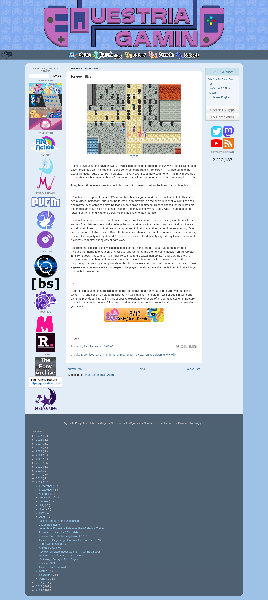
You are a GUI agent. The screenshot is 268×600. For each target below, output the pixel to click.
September (46, 497)
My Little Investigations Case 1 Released (64, 555)
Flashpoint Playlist (219, 97)
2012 (39, 586)
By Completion (222, 117)
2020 (39, 459)
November (46, 489)
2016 (39, 474)
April (42, 516)
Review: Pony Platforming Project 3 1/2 (63, 536)
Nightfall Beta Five (50, 547)
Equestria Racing (49, 524)
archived (89, 354)
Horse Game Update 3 (53, 543)
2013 (39, 582)
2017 (39, 470)
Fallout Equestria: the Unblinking (59, 520)
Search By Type (222, 110)
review (139, 354)
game (120, 354)
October (44, 493)
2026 (39, 435)
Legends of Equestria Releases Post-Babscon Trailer (71, 528)
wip (173, 354)
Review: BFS (47, 563)
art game (101, 354)
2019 (39, 462)
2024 (39, 443)
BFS (134, 156)
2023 (39, 447)
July (42, 505)
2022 (39, 451)
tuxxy (166, 354)
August (44, 501)
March (43, 570)
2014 (39, 482)
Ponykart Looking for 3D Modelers (60, 532)
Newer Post (75, 368)
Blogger (198, 423)
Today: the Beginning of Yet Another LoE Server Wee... (72, 540)
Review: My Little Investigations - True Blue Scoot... (70, 551)
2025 (39, 439)
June (42, 509)
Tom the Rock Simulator (53, 567)
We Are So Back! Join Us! (221, 81)
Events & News (222, 72)
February (45, 574)
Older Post (193, 368)
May (42, 512)
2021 (39, 455)
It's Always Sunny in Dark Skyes (58, 559)
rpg (147, 354)
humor (130, 354)
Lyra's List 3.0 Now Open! (219, 90)
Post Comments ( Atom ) (100, 374)
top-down (156, 354)
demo (112, 354)
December (46, 486)
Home (141, 368)
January (44, 578)
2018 (39, 466)
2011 (39, 590)
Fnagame (180, 302)
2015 (39, 478)
